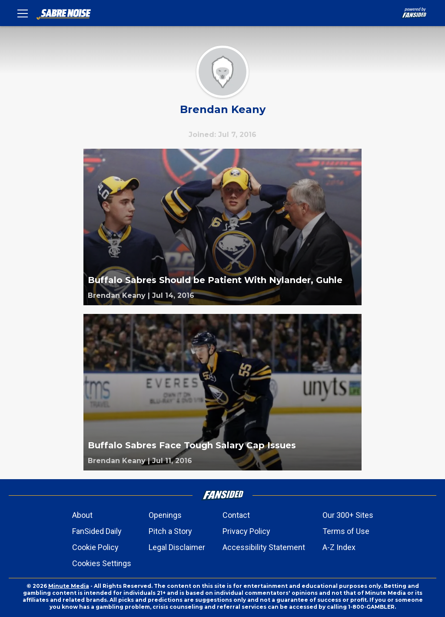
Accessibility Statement (263, 547)
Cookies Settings (101, 563)
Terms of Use (345, 531)
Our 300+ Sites (347, 515)
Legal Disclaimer (177, 547)
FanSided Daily (97, 531)
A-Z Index (338, 547)
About (82, 515)
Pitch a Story (170, 531)
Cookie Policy (95, 547)
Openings (165, 515)
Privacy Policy (246, 531)
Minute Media (68, 586)
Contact (236, 515)
